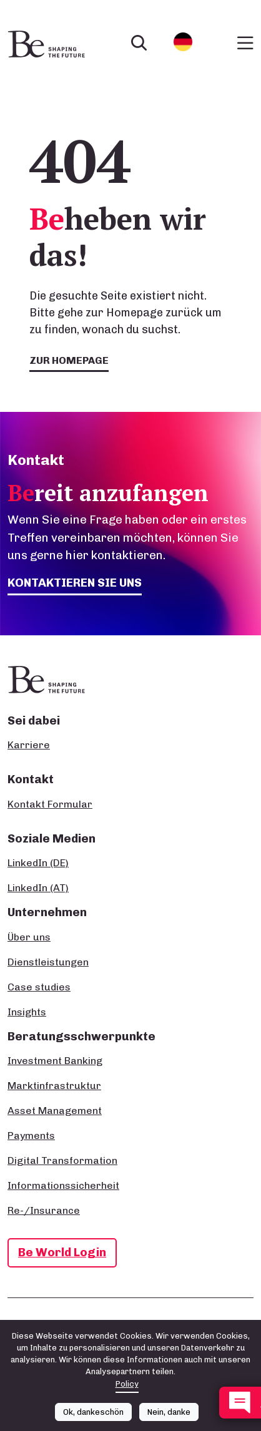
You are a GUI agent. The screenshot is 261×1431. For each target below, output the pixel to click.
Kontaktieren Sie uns (74, 582)
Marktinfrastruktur (54, 1086)
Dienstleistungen (48, 962)
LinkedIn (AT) (38, 888)
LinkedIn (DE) (38, 863)
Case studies (39, 987)
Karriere (28, 745)
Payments (31, 1135)
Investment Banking (54, 1061)
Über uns (29, 937)
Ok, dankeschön (93, 1412)
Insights (26, 1012)
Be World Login (62, 1252)
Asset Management (54, 1110)
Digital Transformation (62, 1160)
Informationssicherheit (63, 1185)
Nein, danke (168, 1412)
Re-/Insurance (43, 1210)
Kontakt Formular (49, 804)
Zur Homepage (69, 360)
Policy (127, 1384)
